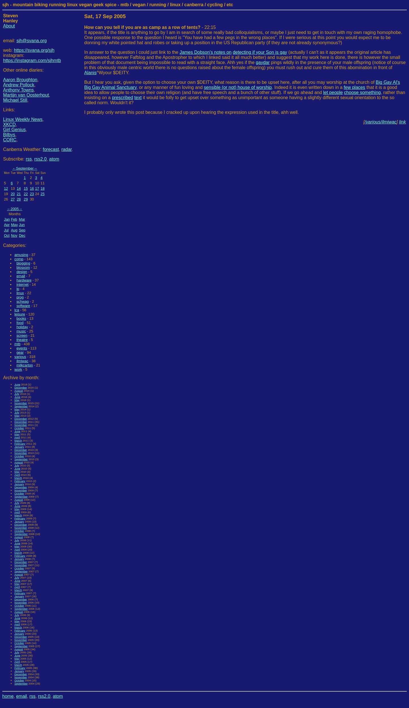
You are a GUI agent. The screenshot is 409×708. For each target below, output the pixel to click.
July (16, 393)
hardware (23, 280)
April (17, 437)
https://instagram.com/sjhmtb (32, 60)
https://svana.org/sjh (34, 50)
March (18, 440)
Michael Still (15, 100)
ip (17, 289)
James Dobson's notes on (206, 52)
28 (19, 199)
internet (22, 284)
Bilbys (9, 134)
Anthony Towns (18, 90)
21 (19, 194)
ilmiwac (22, 361)
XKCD (9, 124)
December (20, 387)
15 (26, 188)
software (23, 306)
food (19, 323)
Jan (7, 219)
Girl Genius (14, 129)
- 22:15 (150, 27)
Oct (7, 235)
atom (54, 159)
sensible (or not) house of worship (238, 87)
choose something (362, 92)
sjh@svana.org (31, 40)
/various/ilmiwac (381, 122)
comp (18, 259)
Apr (7, 225)
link (402, 122)
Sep (22, 230)
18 (42, 188)
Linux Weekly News (22, 119)
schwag (22, 301)
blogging (23, 263)
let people (333, 92)
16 (32, 188)
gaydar (263, 62)
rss (29, 159)
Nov (14, 235)
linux (20, 293)
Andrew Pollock (18, 84)
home (8, 696)
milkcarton (24, 365)
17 (37, 188)
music (21, 331)
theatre (22, 340)
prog (20, 297)
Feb (14, 219)
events (21, 348)
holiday (22, 327)
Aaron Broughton (20, 79)
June (17, 384)
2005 (15, 209)
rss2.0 (40, 159)
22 (26, 194)
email (20, 276)
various (20, 357)
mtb (17, 344)
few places (354, 87)
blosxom (23, 267)
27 (13, 199)
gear (20, 352)
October (19, 428)
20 (13, 194)
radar (66, 149)
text (138, 97)
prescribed (122, 97)
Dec (22, 235)
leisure (19, 314)
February (19, 443)
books (21, 318)
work (18, 369)
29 (26, 199)
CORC (9, 139)
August (18, 390)
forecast (51, 149)
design (21, 272)
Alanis (90, 72)
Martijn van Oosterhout (26, 95)
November (20, 403)
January (19, 446)
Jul (6, 230)
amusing (21, 255)
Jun (22, 225)
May (14, 225)
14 (19, 188)
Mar (22, 219)
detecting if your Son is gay (260, 52)
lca (16, 310)
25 (42, 194)
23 (32, 194)
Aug (14, 230)
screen (21, 335)
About (9, 26)
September (25, 168)
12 (6, 188)
